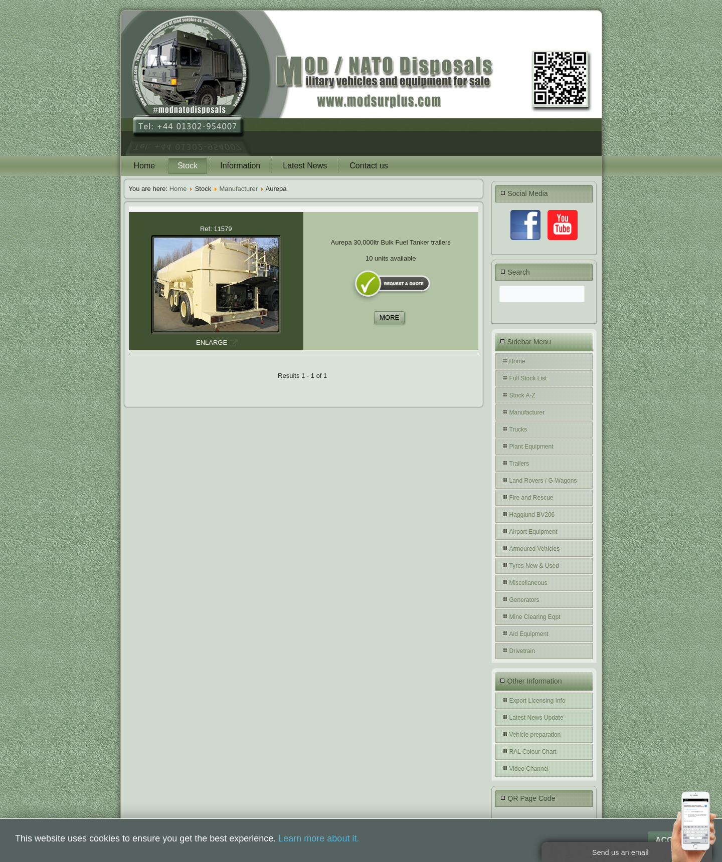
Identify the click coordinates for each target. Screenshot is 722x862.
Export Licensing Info (537, 700)
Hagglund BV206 (532, 514)
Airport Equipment (533, 531)
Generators (524, 599)
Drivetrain (522, 651)
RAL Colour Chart (533, 751)
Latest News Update (536, 717)
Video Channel (529, 768)
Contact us (368, 165)
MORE (389, 317)
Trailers (519, 463)
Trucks (518, 429)
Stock (187, 165)
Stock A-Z (522, 395)
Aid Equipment (529, 633)
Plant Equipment (531, 446)
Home (144, 165)
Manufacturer (238, 188)
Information (240, 165)
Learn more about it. (318, 838)
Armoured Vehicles (534, 548)
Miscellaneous (528, 582)
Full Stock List (528, 378)
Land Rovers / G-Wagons (543, 480)
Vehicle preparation (535, 734)
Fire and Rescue (531, 497)
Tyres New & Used (534, 565)
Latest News (305, 165)
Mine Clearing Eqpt (535, 616)
